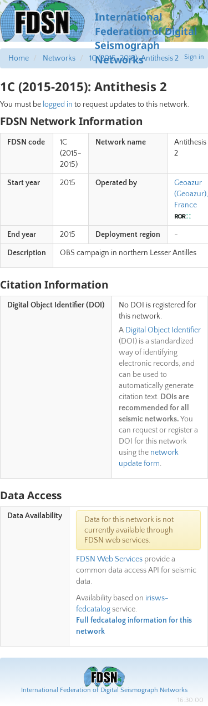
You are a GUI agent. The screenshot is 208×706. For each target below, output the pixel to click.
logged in (58, 104)
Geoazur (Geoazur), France (191, 194)
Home (18, 58)
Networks (59, 58)
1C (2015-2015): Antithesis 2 (134, 58)
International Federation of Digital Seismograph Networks (104, 690)
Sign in (194, 57)
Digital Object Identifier (163, 330)
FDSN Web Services (109, 559)
